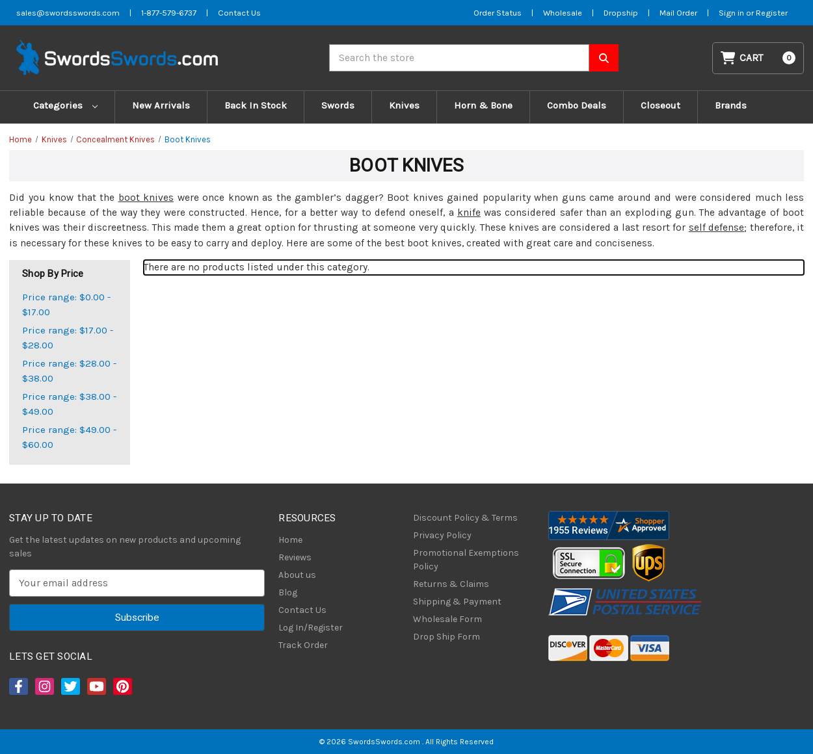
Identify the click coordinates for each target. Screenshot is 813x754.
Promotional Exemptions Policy (466, 559)
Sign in (732, 13)
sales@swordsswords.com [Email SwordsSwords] (68, 13)
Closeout (660, 105)
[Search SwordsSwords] (604, 58)
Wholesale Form (447, 619)
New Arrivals (161, 105)
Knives (404, 105)
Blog (287, 592)
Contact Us (302, 610)
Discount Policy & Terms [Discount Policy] (465, 517)
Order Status (497, 13)
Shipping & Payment (457, 601)
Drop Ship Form (446, 636)
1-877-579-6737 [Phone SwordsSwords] (168, 13)
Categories (65, 105)
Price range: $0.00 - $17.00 (66, 304)
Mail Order (678, 13)
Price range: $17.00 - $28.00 (67, 337)
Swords (337, 105)
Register (772, 13)
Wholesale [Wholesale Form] (562, 13)
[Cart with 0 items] (758, 58)
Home (290, 539)
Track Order (303, 645)
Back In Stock (255, 105)
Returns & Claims (451, 584)
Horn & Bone (483, 105)
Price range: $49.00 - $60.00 (69, 437)
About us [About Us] (297, 574)
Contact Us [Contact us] (239, 13)
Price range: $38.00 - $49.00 (69, 404)
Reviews (295, 557)
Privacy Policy (442, 535)
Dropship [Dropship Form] (621, 13)
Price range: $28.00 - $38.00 (69, 371)
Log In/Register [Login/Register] (310, 627)
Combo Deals (576, 105)
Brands (731, 105)
